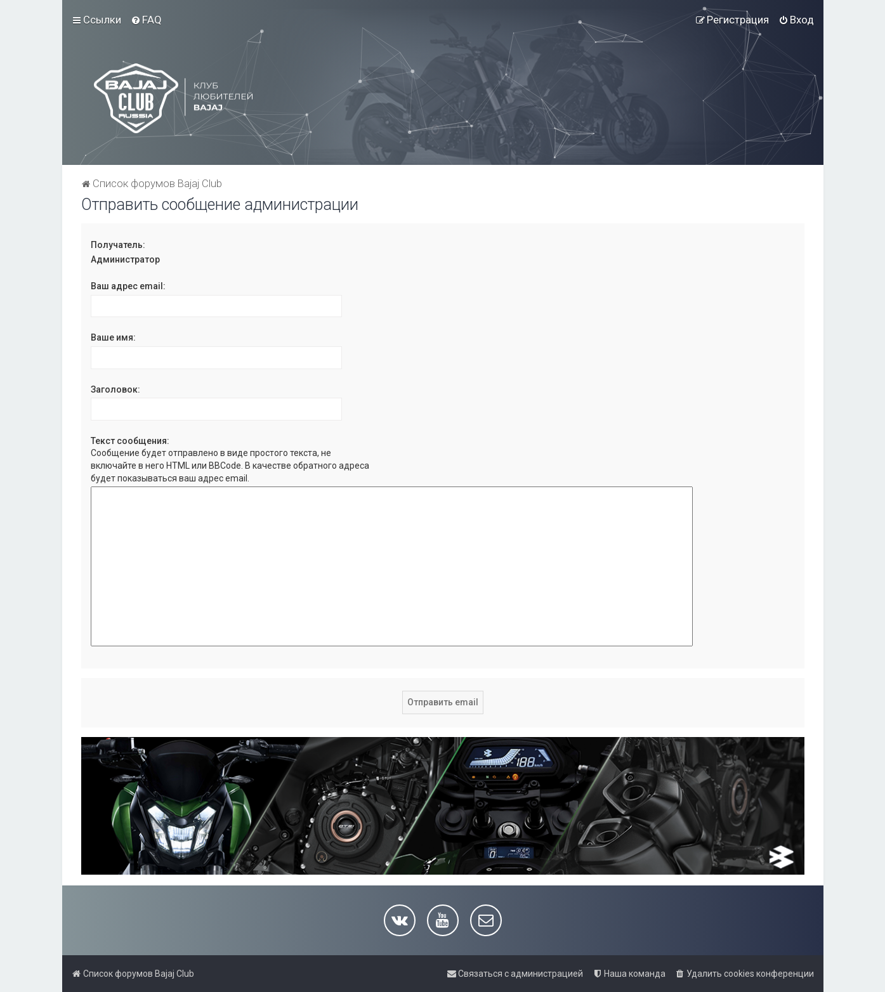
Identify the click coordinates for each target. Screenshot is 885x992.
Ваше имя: (113, 337)
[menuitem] (146, 20)
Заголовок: (115, 389)
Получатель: (118, 245)
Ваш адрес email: (128, 286)
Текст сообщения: (130, 441)
